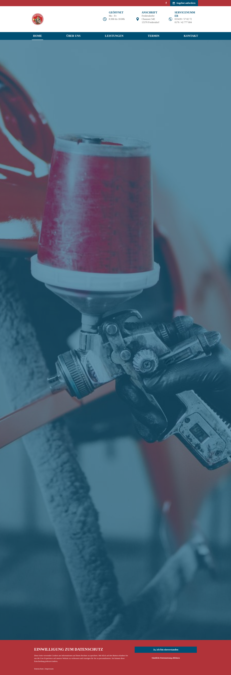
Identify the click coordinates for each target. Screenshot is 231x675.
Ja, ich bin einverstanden (165, 649)
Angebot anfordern (184, 3)
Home (37, 35)
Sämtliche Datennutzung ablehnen (166, 658)
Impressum (49, 669)
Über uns (73, 35)
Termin (153, 35)
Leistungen (114, 35)
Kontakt (191, 35)
